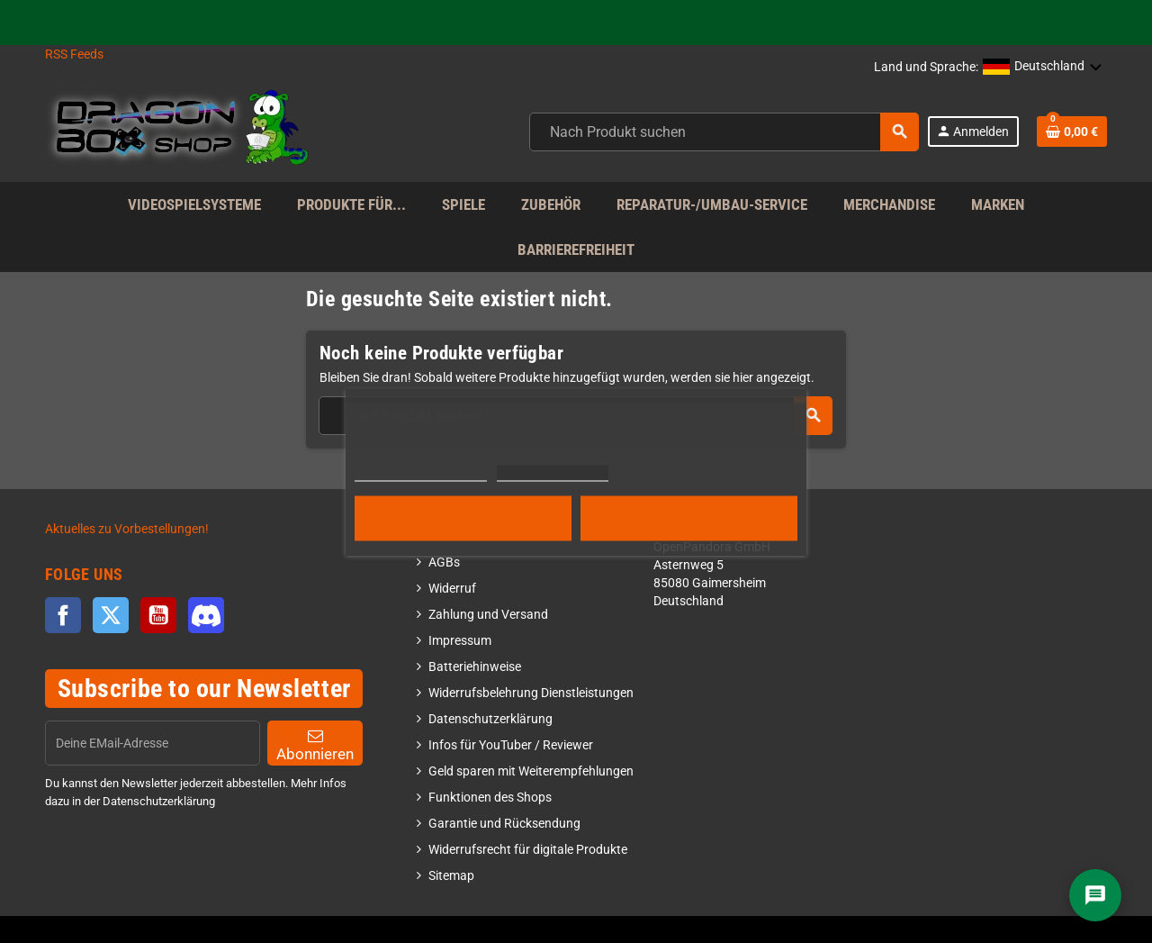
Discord (206, 615)
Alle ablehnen (463, 518)
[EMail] (152, 743)
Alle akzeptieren (689, 518)
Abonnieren (315, 745)
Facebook (63, 615)
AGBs (444, 562)
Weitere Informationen (421, 472)
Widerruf (452, 588)
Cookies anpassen (552, 472)
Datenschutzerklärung (490, 719)
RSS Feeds (74, 54)
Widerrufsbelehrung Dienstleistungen (531, 693)
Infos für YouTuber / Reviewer (510, 745)
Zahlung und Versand (488, 614)
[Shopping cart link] (1072, 131)
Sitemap (451, 876)
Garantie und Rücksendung (504, 823)
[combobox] (724, 132)
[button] (1042, 67)
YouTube (158, 615)
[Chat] (1095, 895)
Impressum (459, 640)
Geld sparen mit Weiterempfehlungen (531, 771)
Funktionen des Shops (490, 797)
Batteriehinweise (474, 667)
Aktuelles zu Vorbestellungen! (127, 529)
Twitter (111, 615)
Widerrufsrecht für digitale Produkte (527, 849)
